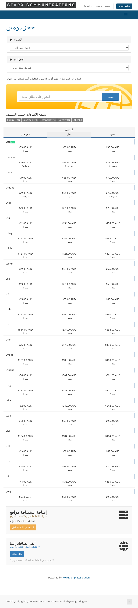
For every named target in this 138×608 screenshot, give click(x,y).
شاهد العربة (124, 6)
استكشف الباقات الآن (23, 527)
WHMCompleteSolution (76, 577)
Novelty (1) (64, 119)
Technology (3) (48, 119)
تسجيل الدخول (103, 5)
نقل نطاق (17, 554)
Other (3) (77, 119)
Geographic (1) (30, 119)
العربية (88, 5)
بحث (111, 97)
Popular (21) (13, 119)
